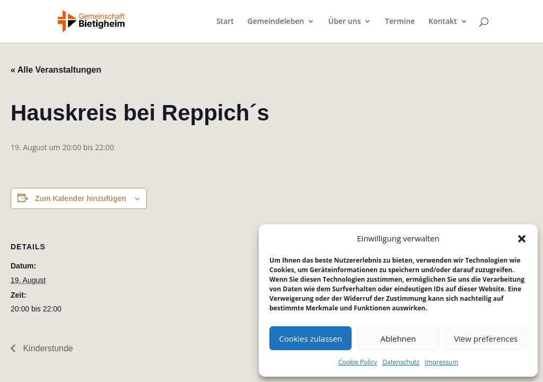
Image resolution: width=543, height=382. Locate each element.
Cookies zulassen (310, 338)
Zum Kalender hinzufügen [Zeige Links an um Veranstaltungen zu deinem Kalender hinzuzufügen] (80, 198)
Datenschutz (400, 362)
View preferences (486, 338)
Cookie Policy (357, 362)
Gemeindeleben (275, 22)
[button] (521, 238)
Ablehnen (398, 338)
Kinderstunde (47, 348)
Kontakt (442, 22)
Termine (400, 22)
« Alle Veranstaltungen (56, 69)
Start (225, 22)
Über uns (344, 22)
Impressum (441, 362)
